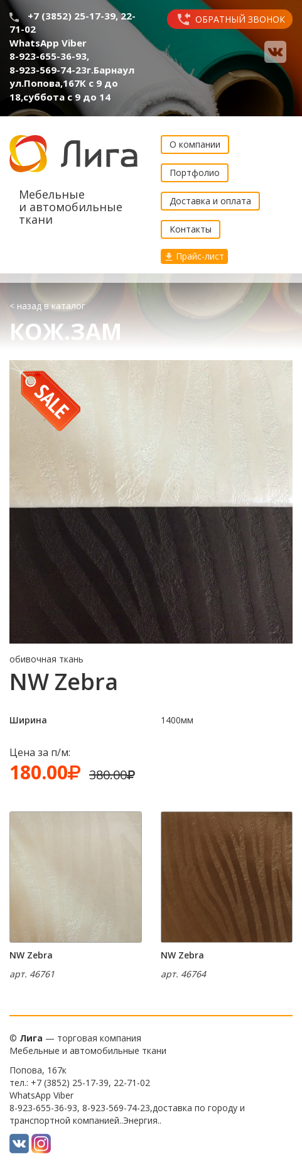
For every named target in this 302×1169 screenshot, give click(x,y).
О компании (195, 144)
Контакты (191, 229)
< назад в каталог (47, 306)
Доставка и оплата (210, 201)
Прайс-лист (194, 256)
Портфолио (195, 172)
